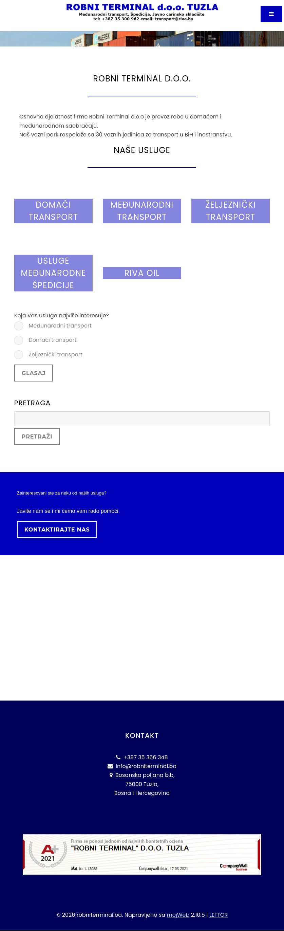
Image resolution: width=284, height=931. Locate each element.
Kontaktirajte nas (57, 529)
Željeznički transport (54, 354)
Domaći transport (51, 340)
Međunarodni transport (59, 326)
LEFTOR (218, 915)
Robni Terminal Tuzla (93, 27)
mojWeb (178, 915)
